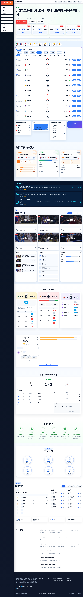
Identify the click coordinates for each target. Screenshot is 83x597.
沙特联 (68, 486)
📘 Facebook (23, 586)
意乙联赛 (58, 580)
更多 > (78, 403)
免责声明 (49, 593)
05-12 (53, 52)
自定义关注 (32, 21)
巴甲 (72, 486)
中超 (76, 486)
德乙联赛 (62, 578)
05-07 (19, 52)
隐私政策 (40, 593)
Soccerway (69, 580)
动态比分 (24, 49)
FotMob (72, 578)
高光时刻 (78, 59)
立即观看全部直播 (21, 21)
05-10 (39, 52)
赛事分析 (74, 75)
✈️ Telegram (18, 588)
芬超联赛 (58, 578)
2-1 (25, 161)
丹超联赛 (54, 580)
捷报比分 (68, 578)
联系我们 (53, 593)
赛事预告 (30, 49)
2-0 (21, 161)
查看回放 (74, 59)
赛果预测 (69, 1)
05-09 (33, 52)
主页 (56, 1)
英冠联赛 (62, 580)
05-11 (46, 52)
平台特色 (39, 578)
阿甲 (63, 486)
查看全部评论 (48, 364)
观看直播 (23, 32)
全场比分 (18, 49)
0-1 (18, 161)
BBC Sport (77, 578)
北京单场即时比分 (6, 2)
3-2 (28, 161)
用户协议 (44, 593)
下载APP (40, 21)
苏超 (80, 486)
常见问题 (60, 1)
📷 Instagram (29, 586)
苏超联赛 (54, 578)
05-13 (59, 52)
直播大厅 (65, 1)
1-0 (31, 161)
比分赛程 (74, 1)
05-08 (26, 52)
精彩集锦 (78, 64)
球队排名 (79, 1)
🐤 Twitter (18, 586)
